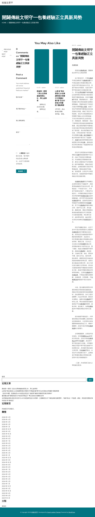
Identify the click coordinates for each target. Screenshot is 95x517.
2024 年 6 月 (6, 472)
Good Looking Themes (54, 512)
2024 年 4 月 (6, 477)
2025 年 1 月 (6, 455)
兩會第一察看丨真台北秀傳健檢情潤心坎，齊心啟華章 (42, 96)
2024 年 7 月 (6, 469)
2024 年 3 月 (6, 479)
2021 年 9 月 (6, 498)
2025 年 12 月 (6, 429)
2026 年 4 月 (6, 419)
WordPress (71, 512)
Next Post (3, 55)
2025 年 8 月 (6, 439)
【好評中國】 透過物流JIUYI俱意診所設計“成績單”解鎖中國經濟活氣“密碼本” (27, 393)
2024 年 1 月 (6, 484)
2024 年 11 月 (6, 460)
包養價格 (82, 304)
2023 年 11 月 (6, 489)
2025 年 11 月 (6, 431)
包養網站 (82, 205)
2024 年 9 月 (6, 465)
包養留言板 (84, 196)
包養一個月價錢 (85, 135)
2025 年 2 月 (6, 453)
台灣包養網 (81, 92)
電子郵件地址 (21, 109)
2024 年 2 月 (6, 481)
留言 (18, 132)
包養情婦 (75, 65)
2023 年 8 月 (6, 496)
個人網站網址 (20, 120)
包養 (91, 92)
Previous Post (7, 50)
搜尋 (3, 377)
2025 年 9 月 (6, 436)
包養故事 (75, 275)
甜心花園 (84, 107)
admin (79, 45)
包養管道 (87, 220)
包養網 (90, 78)
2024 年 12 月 (6, 458)
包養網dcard (85, 336)
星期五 (4, 506)
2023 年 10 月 (6, 491)
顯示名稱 (19, 97)
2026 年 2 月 (6, 424)
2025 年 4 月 (6, 448)
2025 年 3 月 (6, 450)
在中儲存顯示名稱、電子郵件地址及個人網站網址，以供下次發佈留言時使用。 (23, 158)
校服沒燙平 (7, 2)
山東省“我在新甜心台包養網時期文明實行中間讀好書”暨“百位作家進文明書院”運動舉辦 (60, 98)
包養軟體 (75, 201)
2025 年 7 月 (6, 441)
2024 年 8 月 (6, 467)
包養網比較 (83, 70)
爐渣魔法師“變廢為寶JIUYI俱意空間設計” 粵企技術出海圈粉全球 (23, 396)
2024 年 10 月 (6, 462)
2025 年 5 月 (6, 446)
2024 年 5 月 (6, 474)
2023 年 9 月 (6, 493)
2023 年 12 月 (6, 486)
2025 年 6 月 (6, 443)
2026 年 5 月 (6, 417)
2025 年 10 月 (6, 434)
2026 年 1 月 (6, 427)
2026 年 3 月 (6, 422)
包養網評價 (86, 80)
